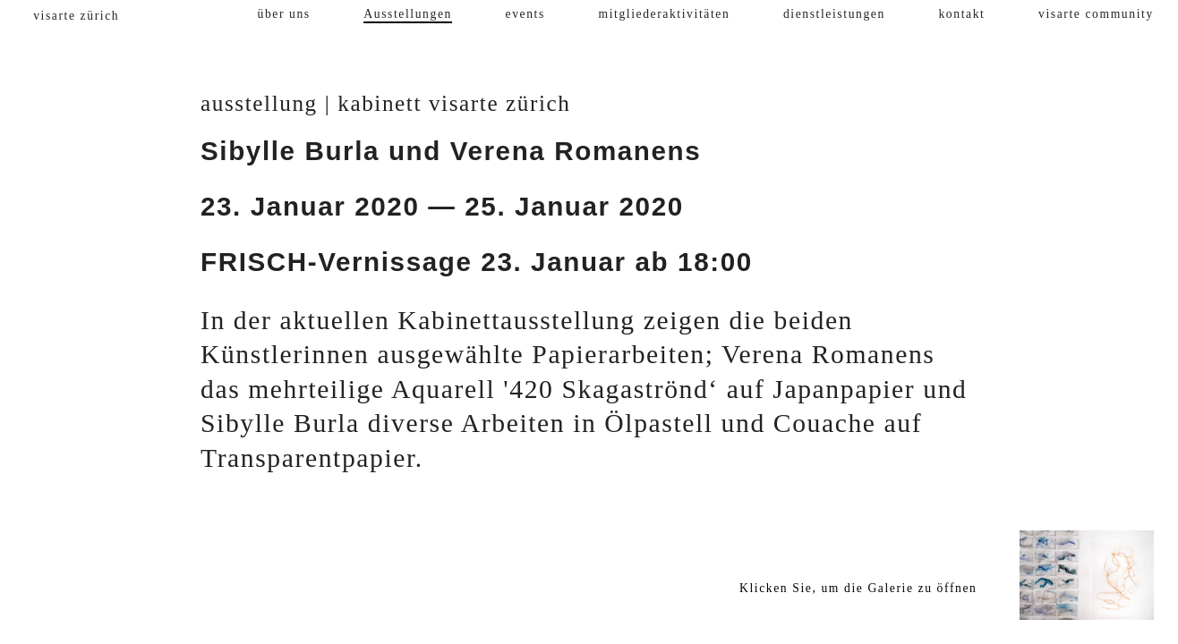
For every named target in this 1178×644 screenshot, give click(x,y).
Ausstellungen (407, 14)
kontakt (961, 14)
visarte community (1096, 14)
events (525, 14)
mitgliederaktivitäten (664, 14)
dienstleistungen (834, 14)
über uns (284, 14)
